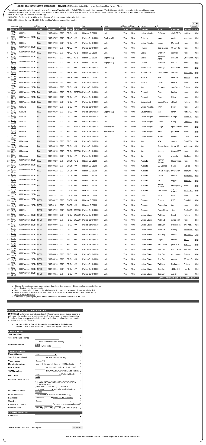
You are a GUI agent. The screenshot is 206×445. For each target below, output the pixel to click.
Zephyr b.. (188, 171)
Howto (92, 6)
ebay (159, 38)
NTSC (40, 200)
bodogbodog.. (177, 185)
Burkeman (175, 264)
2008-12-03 (13, 58)
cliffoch (174, 102)
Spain (143, 53)
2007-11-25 (13, 200)
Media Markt (162, 102)
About (119, 6)
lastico (174, 82)
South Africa (146, 72)
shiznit (174, 239)
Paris (159, 195)
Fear (173, 195)
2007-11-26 (13, 146)
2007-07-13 (52, 43)
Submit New (84, 6)
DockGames (162, 48)
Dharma (174, 77)
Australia (144, 161)
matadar (174, 156)
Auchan (160, 151)
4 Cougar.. (188, 190)
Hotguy (174, 136)
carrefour (161, 63)
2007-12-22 (52, 195)
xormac (174, 72)
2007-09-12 (52, 131)
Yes (125, 33)
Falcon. (187, 215)
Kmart (160, 176)
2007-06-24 (52, 33)
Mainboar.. (188, 146)
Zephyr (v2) (109, 38)
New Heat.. (188, 230)
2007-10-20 (13, 117)
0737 (62, 33)
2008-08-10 (13, 156)
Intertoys (161, 68)
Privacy (113, 6)
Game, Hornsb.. (161, 185)
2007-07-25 (52, 68)
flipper (173, 235)
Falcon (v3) (109, 126)
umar (173, 112)
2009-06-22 (13, 126)
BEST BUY (162, 244)
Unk (133, 33)
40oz (173, 210)
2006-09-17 (52, 200)
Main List (74, 6)
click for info (70, 367)
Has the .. (188, 269)
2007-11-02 (13, 141)
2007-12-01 (13, 33)
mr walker (175, 171)
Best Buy (161, 225)
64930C (77, 151)
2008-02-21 (13, 195)
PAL (39, 33)
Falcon (187, 77)
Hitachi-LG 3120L (89, 33)
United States (146, 215)
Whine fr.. (188, 117)
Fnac (159, 77)
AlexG (173, 274)
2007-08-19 (52, 77)
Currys (160, 126)
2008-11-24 (13, 38)
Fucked (187, 166)
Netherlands (146, 68)
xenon (173, 141)
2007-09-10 (52, 102)
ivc (45, 14)
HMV (159, 107)
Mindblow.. (188, 72)
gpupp (174, 259)
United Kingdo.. (147, 33)
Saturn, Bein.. (163, 146)
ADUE (69, 38)
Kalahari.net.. (163, 72)
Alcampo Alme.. (161, 58)
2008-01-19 (13, 102)
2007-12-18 (13, 205)
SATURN (161, 53)
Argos (160, 136)
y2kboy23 (175, 269)
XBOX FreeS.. (174, 190)
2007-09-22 (52, 166)
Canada (144, 200)
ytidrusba (175, 244)
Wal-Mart (161, 215)
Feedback (100, 6)
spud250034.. (177, 126)
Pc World (161, 33)
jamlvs (174, 92)
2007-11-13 (13, 166)
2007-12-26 (13, 210)
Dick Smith (162, 190)
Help (107, 6)
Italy (142, 87)
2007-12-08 (13, 53)
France (144, 48)
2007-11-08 (13, 67)
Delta (133, 126)
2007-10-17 (13, 220)
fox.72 (173, 63)
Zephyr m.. (188, 176)
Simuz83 (175, 146)
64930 (76, 82)
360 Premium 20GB (27, 68)
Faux (173, 166)
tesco (159, 131)
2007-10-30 (13, 77)
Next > (188, 278)
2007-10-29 (13, 43)
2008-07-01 (13, 190)
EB (158, 181)
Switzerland (146, 102)
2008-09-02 (13, 112)
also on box (73, 371)
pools (173, 38)
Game (160, 122)
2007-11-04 (13, 82)
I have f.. (187, 136)
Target (160, 239)
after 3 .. (187, 244)
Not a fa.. (188, 112)
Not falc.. (187, 33)
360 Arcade (23, 141)
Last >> (194, 278)
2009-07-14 (13, 63)
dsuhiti (174, 176)
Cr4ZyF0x (175, 48)
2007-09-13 (52, 136)
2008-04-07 (13, 92)
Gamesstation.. (163, 117)
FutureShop (162, 210)
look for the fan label (63, 398)
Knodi (173, 215)
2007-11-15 (13, 171)
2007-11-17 (13, 180)
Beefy (173, 107)
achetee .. (188, 38)
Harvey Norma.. (160, 161)
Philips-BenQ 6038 (90, 38)
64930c (77, 126)
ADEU (69, 82)
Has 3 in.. (188, 249)
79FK (76, 63)
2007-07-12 (52, 210)
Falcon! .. (188, 254)
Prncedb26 (176, 225)
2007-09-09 (52, 87)
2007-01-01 (52, 205)
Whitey (174, 230)
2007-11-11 (13, 136)
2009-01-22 (13, 48)
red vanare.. (176, 254)
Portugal (144, 92)
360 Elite (22, 33)
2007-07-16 (52, 48)
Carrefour (161, 82)
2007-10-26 (13, 215)
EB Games (162, 166)
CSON (70, 161)
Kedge (174, 117)
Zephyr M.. (188, 210)
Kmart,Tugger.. (163, 171)
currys (160, 43)
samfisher (175, 87)
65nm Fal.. (188, 235)
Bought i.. (188, 200)
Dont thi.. (188, 122)
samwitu (174, 53)
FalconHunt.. (176, 249)
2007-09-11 (52, 117)
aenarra (174, 58)
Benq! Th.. (188, 141)
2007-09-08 (52, 215)
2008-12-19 (13, 131)
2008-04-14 (13, 72)
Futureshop (162, 205)
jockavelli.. (175, 131)
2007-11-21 (13, 185)
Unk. (106, 33)
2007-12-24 (13, 254)
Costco (160, 200)
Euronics (161, 87)
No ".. (186, 239)
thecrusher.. (176, 68)
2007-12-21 (13, 87)
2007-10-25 (13, 225)
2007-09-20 (52, 161)
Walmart (161, 220)
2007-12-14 (13, 161)
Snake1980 (176, 151)
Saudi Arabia (146, 112)
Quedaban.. (189, 58)
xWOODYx (176, 33)
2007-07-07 (52, 38)
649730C (78, 92)
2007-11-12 (13, 264)
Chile (143, 195)
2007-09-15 (52, 141)
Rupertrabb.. (176, 161)
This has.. (188, 225)
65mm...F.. (188, 259)
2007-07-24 (52, 58)
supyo (173, 181)
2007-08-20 (52, 82)
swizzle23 (175, 220)
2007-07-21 (52, 53)
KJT (173, 200)
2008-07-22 (13, 151)
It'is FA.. (187, 156)
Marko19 (175, 43)
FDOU (69, 33)
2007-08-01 (52, 72)
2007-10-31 (13, 239)
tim (172, 205)
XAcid (173, 97)
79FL (76, 53)
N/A (75, 33)
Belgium (144, 38)
